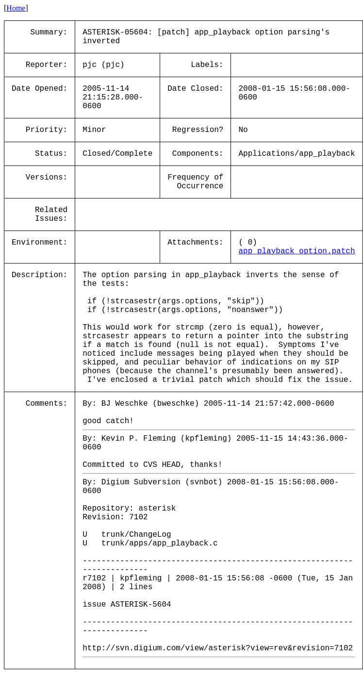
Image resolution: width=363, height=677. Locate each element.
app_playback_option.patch (296, 251)
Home (15, 8)
